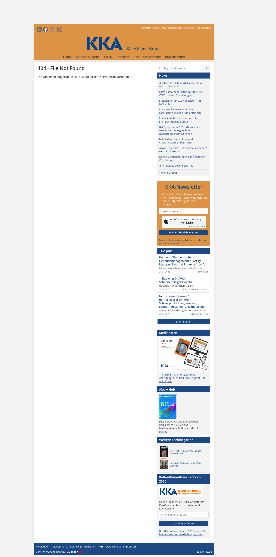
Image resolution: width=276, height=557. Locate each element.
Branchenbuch (175, 57)
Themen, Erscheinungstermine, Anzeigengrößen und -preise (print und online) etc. (182, 378)
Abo (136, 57)
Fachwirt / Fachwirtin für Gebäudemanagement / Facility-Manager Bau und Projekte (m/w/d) (182, 260)
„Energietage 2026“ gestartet (176, 165)
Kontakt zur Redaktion (181, 28)
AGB (101, 546)
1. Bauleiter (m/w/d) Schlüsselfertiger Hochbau (176, 280)
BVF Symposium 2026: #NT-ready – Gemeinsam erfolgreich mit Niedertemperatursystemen (179, 130)
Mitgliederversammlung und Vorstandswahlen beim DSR (176, 140)
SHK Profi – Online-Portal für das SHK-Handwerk (185, 452)
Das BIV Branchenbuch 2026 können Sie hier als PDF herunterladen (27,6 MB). (183, 532)
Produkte (123, 57)
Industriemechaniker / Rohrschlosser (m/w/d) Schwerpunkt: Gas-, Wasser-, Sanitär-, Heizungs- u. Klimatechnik (182, 301)
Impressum (130, 546)
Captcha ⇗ (197, 226)
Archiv (108, 57)
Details (163, 431)
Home (67, 57)
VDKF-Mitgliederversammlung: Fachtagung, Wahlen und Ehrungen (180, 111)
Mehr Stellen (183, 321)
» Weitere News (168, 172)
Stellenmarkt (152, 57)
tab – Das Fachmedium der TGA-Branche (185, 464)
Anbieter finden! (184, 523)
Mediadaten (204, 28)
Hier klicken (187, 222)
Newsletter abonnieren (152, 28)
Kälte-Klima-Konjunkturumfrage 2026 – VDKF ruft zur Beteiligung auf (182, 93)
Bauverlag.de (204, 551)
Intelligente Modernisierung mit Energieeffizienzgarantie (178, 120)
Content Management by (59, 551)
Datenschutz (113, 546)
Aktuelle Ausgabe (88, 57)
